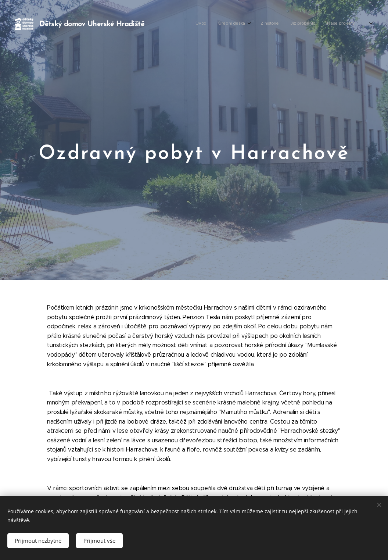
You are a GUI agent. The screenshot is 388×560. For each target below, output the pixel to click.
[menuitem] (268, 24)
